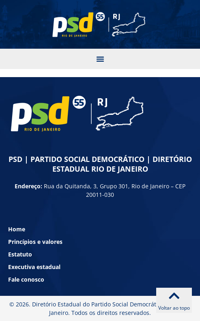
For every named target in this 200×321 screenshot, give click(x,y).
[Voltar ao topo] (174, 296)
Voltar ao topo (174, 307)
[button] (100, 59)
